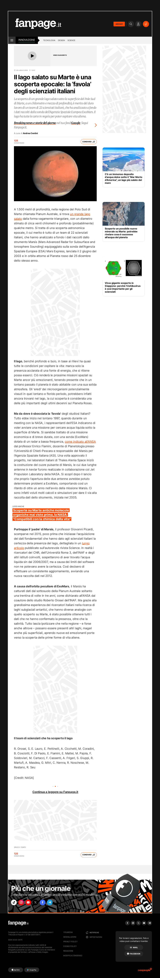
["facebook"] (47, 903)
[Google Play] (31, 970)
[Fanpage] (18, 923)
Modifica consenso (72, 955)
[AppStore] (15, 970)
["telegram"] (55, 903)
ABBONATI (119, 24)
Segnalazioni (69, 937)
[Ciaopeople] (145, 970)
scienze (71, 40)
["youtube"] (30, 903)
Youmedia (68, 932)
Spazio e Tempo (20, 847)
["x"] (38, 903)
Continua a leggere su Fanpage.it (55, 792)
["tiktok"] (14, 903)
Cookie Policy (70, 946)
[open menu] (12, 40)
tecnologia (49, 40)
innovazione (26, 39)
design (61, 40)
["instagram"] (22, 903)
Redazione (68, 951)
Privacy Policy (70, 941)
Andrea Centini (30, 133)
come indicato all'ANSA (80, 441)
